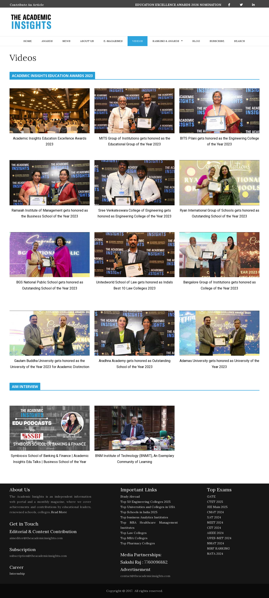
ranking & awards (165, 41)
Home (27, 41)
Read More (59, 512)
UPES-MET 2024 (219, 538)
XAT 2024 (214, 517)
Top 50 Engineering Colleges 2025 (145, 502)
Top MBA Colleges (133, 538)
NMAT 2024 (215, 543)
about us (87, 41)
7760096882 (155, 562)
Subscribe (217, 41)
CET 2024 (214, 528)
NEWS (66, 41)
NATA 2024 (215, 554)
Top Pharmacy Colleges (137, 543)
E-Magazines (113, 41)
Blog (196, 41)
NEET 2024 (215, 522)
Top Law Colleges (133, 533)
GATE (211, 496)
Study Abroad (130, 496)
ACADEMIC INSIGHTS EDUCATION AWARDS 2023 (52, 75)
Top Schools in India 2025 (138, 512)
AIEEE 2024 (215, 533)
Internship (17, 573)
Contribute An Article (27, 5)
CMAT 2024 (215, 512)
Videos (137, 41)
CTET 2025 (215, 502)
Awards (47, 41)
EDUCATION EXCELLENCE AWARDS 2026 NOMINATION (178, 5)
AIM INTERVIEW (25, 386)
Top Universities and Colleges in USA (147, 507)
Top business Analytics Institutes (144, 517)
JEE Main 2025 (217, 507)
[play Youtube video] (50, 110)
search (239, 41)
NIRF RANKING (218, 548)
